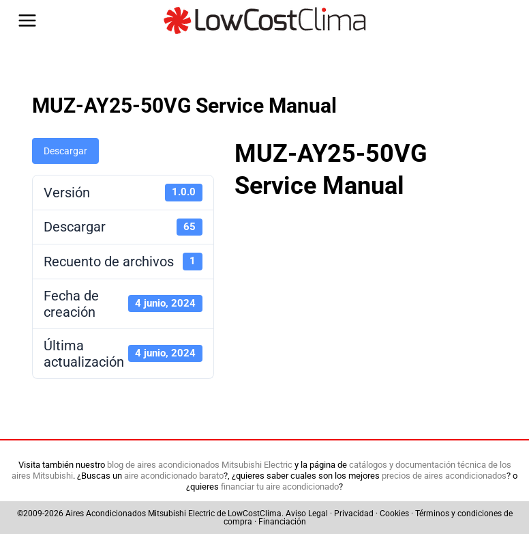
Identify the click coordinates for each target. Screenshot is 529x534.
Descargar (65, 150)
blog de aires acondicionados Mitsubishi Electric (199, 465)
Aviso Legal (307, 513)
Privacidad (354, 513)
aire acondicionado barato (174, 475)
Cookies (394, 513)
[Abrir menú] (27, 20)
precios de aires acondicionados (444, 475)
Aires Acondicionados (105, 513)
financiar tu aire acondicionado (280, 486)
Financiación (282, 521)
